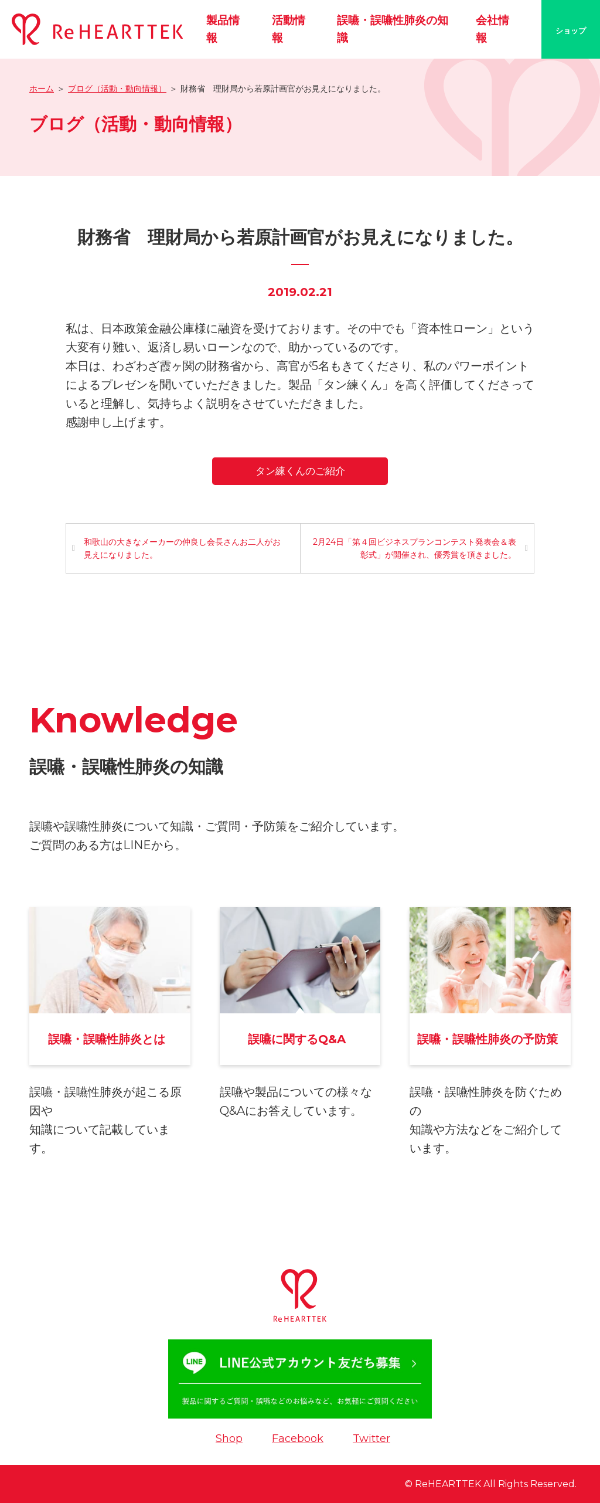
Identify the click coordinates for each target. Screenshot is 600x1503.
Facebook (297, 1438)
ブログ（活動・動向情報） (117, 88)
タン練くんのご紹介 (300, 471)
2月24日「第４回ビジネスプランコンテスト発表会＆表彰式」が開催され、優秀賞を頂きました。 (414, 548)
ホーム (41, 88)
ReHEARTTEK (448, 1484)
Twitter (371, 1438)
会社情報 (492, 29)
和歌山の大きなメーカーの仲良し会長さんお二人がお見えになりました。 (182, 548)
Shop (229, 1438)
